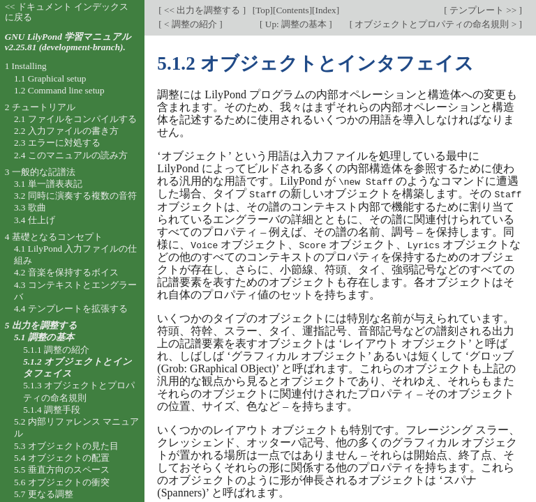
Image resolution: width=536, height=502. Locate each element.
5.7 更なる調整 (43, 494)
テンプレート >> (483, 10)
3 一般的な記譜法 (40, 172)
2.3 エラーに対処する (57, 142)
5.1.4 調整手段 (51, 409)
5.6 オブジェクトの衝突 (62, 482)
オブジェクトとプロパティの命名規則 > (435, 24)
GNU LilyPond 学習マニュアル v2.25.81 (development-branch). (68, 41)
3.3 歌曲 (30, 207)
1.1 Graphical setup (50, 78)
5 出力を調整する (41, 325)
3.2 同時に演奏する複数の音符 (75, 195)
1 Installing (26, 66)
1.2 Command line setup (59, 90)
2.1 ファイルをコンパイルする (75, 119)
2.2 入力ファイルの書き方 (66, 131)
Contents (292, 10)
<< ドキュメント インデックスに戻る (67, 11)
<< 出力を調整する (202, 10)
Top (262, 10)
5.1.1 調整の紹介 (56, 349)
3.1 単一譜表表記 (48, 183)
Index (325, 10)
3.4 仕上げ (34, 220)
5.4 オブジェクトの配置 (62, 457)
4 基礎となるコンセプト (54, 236)
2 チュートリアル (40, 107)
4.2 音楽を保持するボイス (66, 272)
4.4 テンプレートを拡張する (71, 308)
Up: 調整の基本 (295, 24)
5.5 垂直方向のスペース (62, 469)
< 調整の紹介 (190, 24)
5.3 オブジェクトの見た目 (66, 446)
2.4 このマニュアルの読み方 (71, 155)
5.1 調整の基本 (44, 337)
